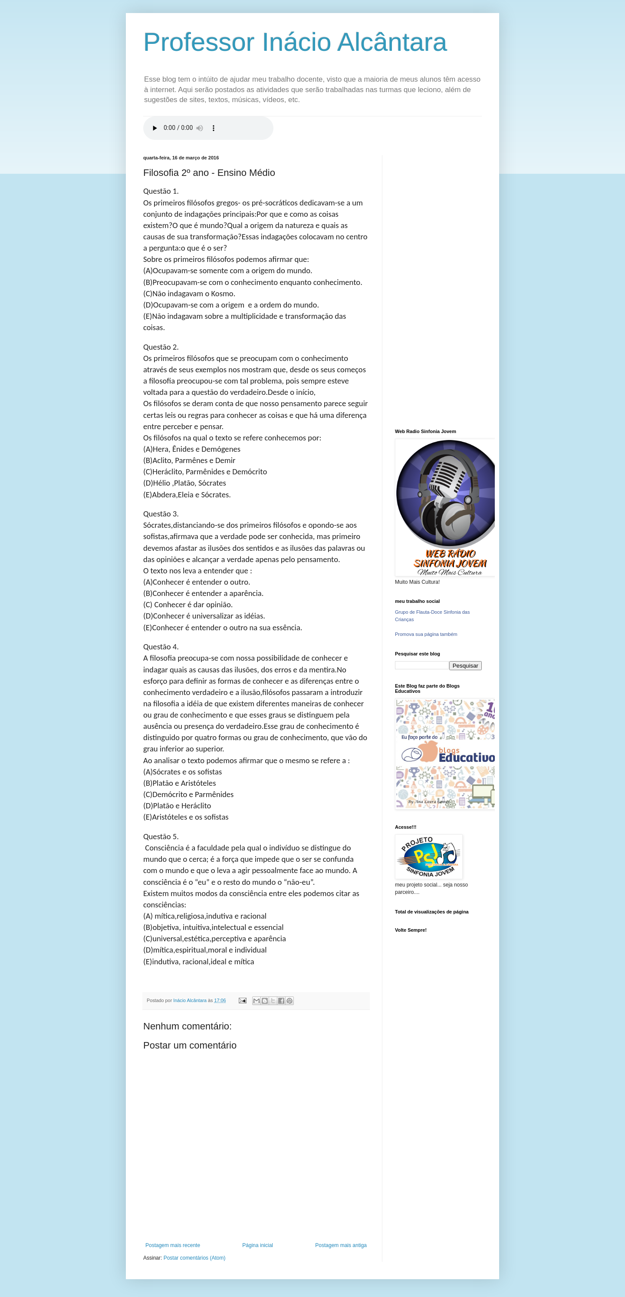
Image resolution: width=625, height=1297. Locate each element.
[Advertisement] (438, 285)
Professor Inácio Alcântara (295, 41)
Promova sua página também (426, 634)
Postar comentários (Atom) (195, 1258)
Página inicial (257, 1245)
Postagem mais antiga (341, 1245)
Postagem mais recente (172, 1245)
